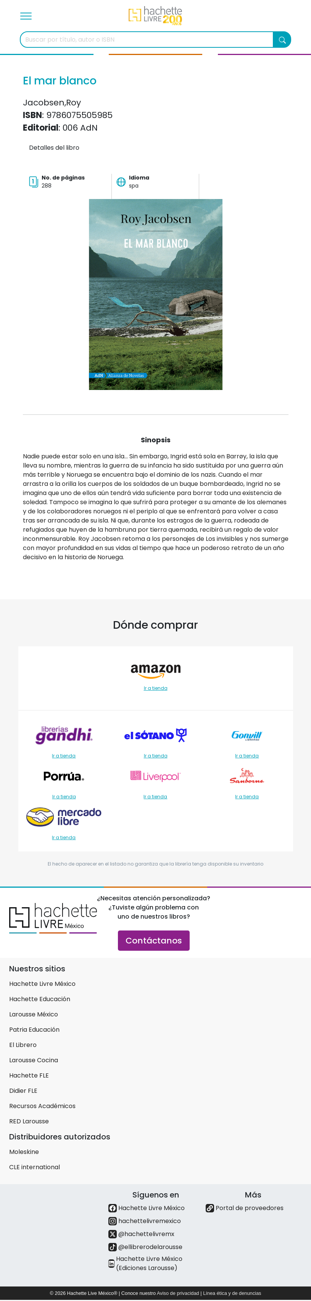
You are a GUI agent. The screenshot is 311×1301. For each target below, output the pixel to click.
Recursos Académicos (42, 1106)
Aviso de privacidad (178, 1293)
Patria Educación (34, 1029)
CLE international (34, 1167)
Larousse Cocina (33, 1060)
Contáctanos (154, 941)
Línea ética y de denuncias (232, 1293)
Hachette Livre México (42, 983)
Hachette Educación (39, 999)
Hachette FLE (29, 1075)
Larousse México (33, 1014)
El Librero (23, 1044)
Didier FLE (23, 1090)
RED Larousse (29, 1121)
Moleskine (24, 1151)
